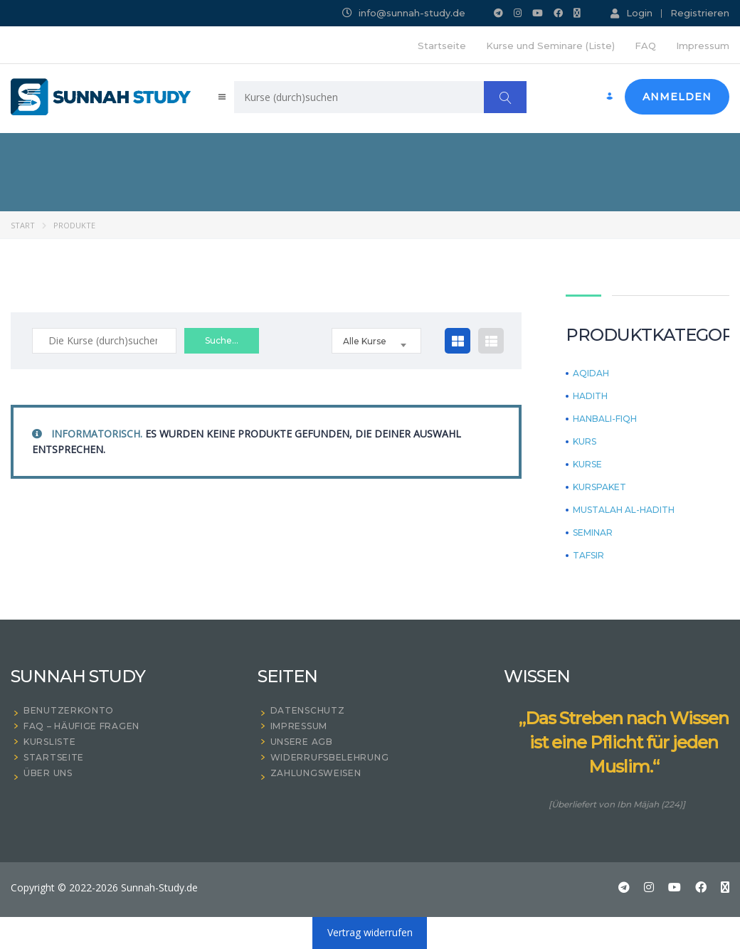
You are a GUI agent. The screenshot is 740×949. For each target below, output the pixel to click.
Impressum (702, 45)
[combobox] (376, 341)
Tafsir (588, 555)
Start (23, 225)
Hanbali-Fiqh (605, 419)
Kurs (584, 442)
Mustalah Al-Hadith (624, 510)
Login (631, 13)
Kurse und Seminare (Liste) (550, 45)
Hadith (590, 396)
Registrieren (699, 13)
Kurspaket (599, 487)
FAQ (645, 45)
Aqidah (591, 373)
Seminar (593, 533)
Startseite (442, 45)
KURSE (587, 464)
